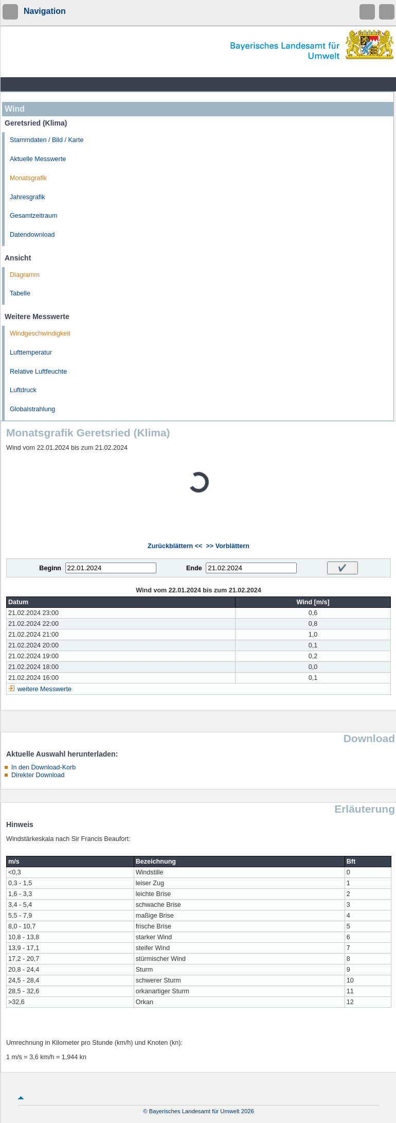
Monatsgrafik (28, 178)
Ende (194, 568)
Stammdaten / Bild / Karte (47, 140)
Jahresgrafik (27, 197)
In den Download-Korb (43, 767)
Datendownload (32, 234)
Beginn (50, 568)
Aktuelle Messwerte (38, 159)
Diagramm (25, 274)
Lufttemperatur (31, 352)
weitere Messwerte (44, 689)
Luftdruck (23, 390)
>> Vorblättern (227, 546)
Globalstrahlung (32, 409)
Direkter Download (38, 775)
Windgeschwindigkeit (40, 333)
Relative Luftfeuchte (38, 371)
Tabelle (20, 293)
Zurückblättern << (175, 546)
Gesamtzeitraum (33, 215)
